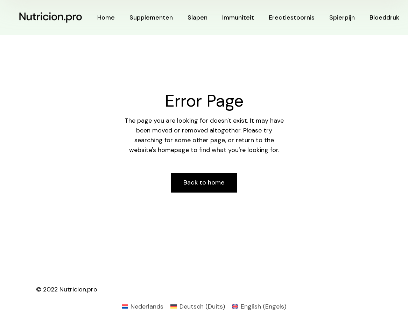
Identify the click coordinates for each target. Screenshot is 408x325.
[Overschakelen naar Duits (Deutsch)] (197, 306)
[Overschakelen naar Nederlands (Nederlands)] (142, 306)
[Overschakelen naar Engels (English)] (259, 306)
